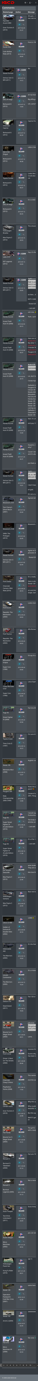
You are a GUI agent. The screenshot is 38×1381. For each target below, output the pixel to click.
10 (30, 1365)
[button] (26, 3)
